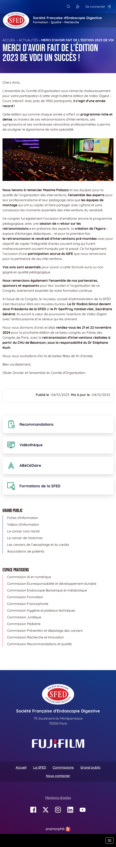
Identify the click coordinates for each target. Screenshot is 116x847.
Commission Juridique (24, 617)
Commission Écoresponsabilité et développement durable (51, 583)
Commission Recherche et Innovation (35, 637)
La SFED (39, 767)
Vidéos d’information (23, 524)
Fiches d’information (22, 518)
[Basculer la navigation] (109, 840)
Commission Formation (25, 597)
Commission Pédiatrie (24, 624)
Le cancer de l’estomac (25, 538)
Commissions (63, 767)
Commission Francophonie (27, 604)
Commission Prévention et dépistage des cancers (45, 630)
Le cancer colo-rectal (23, 531)
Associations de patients (25, 551)
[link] (58, 829)
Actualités (28, 40)
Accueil (9, 40)
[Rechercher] (68, 6)
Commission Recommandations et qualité (39, 644)
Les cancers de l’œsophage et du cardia (38, 544)
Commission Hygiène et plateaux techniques (41, 610)
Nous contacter (58, 776)
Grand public (90, 767)
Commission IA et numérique (29, 577)
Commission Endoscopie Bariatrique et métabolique (47, 590)
